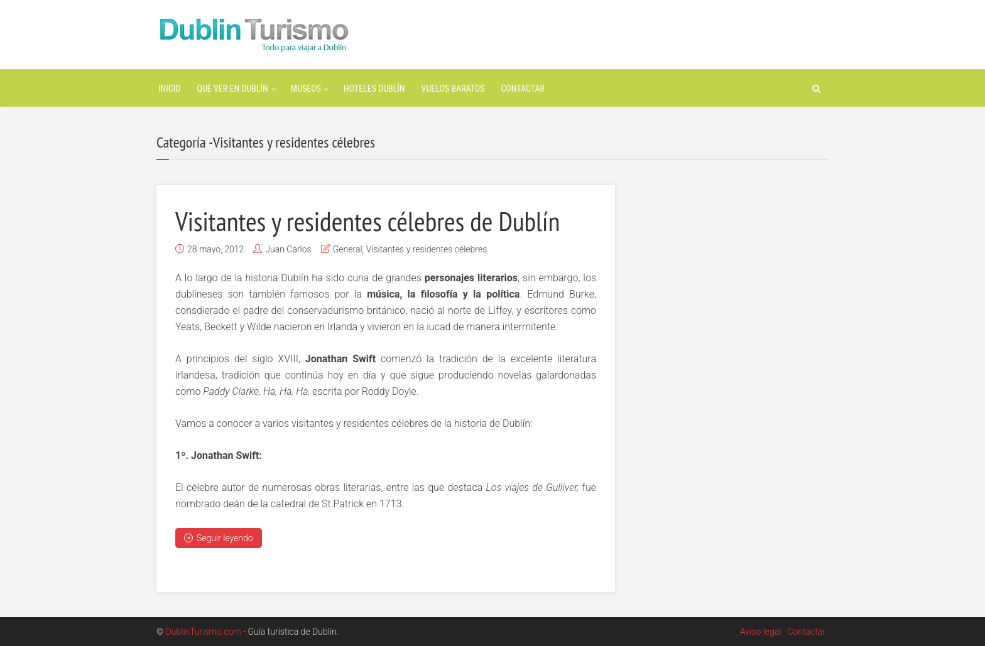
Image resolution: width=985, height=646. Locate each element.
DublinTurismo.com (203, 632)
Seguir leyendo (218, 538)
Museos (306, 88)
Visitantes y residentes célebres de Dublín (377, 220)
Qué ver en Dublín (232, 88)
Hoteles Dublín (374, 88)
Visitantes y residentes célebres (426, 249)
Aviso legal (760, 632)
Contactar (523, 88)
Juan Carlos (288, 249)
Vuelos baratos (453, 88)
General (347, 249)
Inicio (169, 88)
